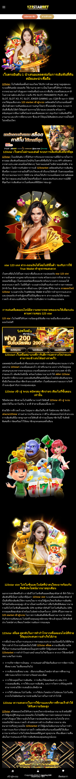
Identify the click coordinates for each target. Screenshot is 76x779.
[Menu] (4, 7)
